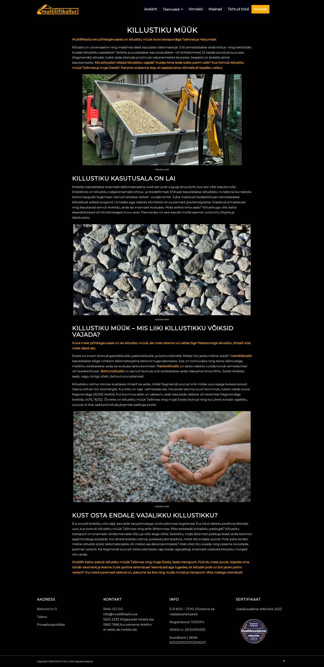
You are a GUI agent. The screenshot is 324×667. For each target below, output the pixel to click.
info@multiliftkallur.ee (120, 614)
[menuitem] (151, 9)
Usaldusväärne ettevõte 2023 (259, 609)
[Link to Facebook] (284, 9)
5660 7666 (111, 624)
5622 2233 (111, 619)
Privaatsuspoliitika (51, 624)
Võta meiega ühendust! (224, 572)
